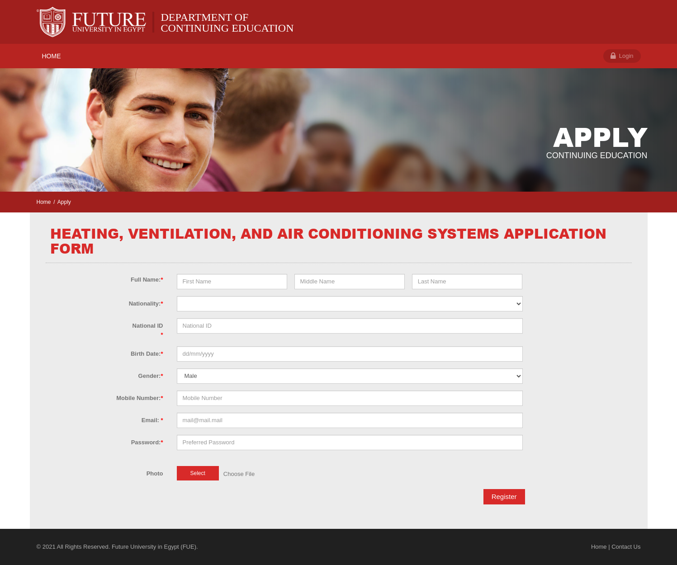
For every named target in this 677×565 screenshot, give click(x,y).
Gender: (150, 375)
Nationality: (146, 303)
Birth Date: (147, 353)
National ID (148, 330)
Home (44, 202)
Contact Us (625, 546)
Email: (152, 420)
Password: (147, 442)
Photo (155, 473)
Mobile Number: (139, 398)
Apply (64, 202)
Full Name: (147, 279)
